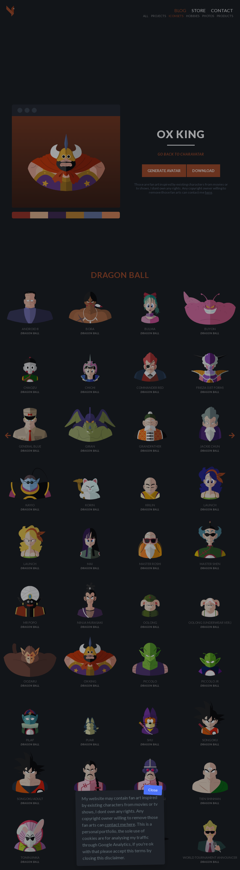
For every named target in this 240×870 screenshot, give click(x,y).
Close (153, 790)
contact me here (119, 824)
